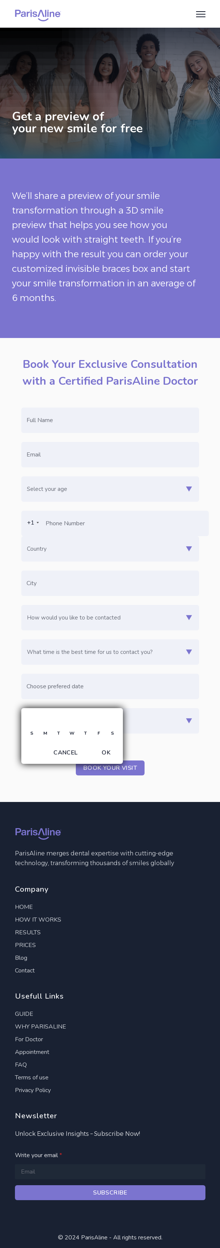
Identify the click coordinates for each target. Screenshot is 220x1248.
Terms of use (32, 1077)
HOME (24, 907)
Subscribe (110, 1193)
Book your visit (110, 768)
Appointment (32, 1052)
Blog (21, 958)
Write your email (38, 1155)
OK (106, 753)
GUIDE (24, 1014)
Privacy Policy (33, 1090)
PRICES (25, 945)
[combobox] (31, 522)
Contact (25, 970)
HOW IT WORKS (38, 920)
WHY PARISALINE (40, 1027)
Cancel (65, 753)
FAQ (21, 1065)
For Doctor (29, 1039)
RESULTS (28, 932)
